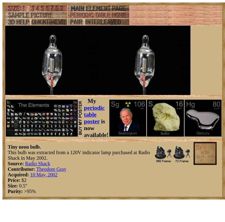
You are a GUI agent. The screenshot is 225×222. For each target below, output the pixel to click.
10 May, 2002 (43, 174)
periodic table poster (94, 115)
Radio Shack (37, 163)
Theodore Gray (51, 169)
